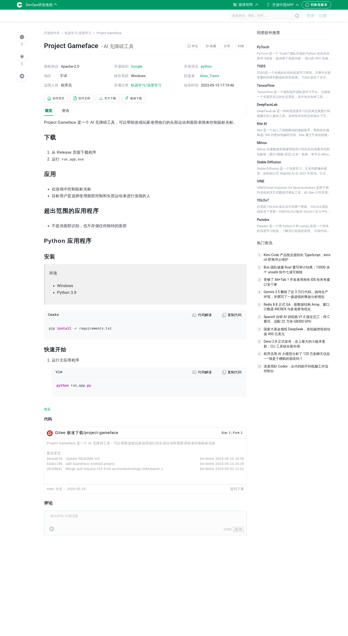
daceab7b (55, 459)
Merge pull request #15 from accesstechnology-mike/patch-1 (114, 469)
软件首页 (57, 99)
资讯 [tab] (65, 111)
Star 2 (226, 433)
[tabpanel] (145, 331)
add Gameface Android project (90, 464)
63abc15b (55, 464)
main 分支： (56, 489)
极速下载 (146, 99)
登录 (310, 16)
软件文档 (87, 99)
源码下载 (237, 489)
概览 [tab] (48, 111)
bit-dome (207, 459)
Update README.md (83, 459)
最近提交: (54, 454)
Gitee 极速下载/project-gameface (86, 433)
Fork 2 (238, 433)
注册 (322, 16)
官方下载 (116, 99)
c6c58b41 (54, 469)
